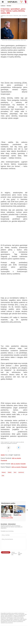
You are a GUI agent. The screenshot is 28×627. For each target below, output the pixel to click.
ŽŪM (3, 475)
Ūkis (15, 472)
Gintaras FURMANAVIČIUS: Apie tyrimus (6, 515)
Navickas (21, 472)
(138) (11, 517)
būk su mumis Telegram (19, 467)
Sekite (3, 455)
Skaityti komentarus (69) (14, 553)
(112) (20, 515)
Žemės (9, 472)
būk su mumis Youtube (18, 463)
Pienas (4, 472)
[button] (27, 510)
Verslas (9, 5)
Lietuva (3, 5)
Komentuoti (6, 552)
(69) (8, 13)
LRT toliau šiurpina (16, 514)
